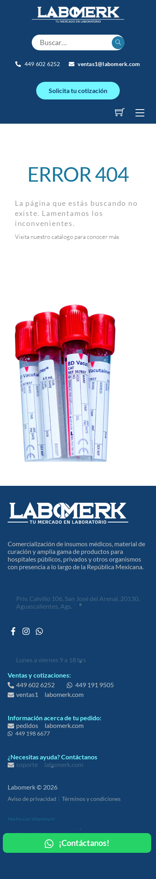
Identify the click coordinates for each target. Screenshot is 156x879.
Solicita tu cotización (78, 90)
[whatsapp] (39, 629)
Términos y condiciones (91, 798)
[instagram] (26, 629)
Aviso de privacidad (32, 798)
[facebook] (13, 629)
